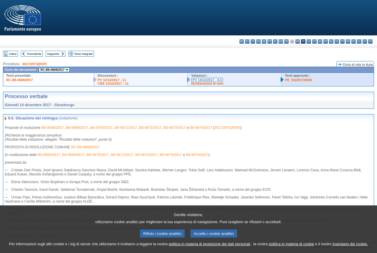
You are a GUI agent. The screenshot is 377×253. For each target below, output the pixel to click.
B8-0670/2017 (101, 128)
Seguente (53, 53)
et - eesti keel (269, 41)
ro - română (348, 41)
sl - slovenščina (359, 41)
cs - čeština (253, 41)
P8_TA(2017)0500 (298, 80)
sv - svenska (370, 41)
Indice (13, 53)
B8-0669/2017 (77, 128)
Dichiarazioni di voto (207, 83)
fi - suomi (365, 41)
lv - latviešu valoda (309, 41)
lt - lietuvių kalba (314, 41)
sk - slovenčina (353, 41)
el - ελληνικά (275, 41)
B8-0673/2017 (174, 128)
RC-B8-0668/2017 (19, 80)
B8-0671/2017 (126, 128)
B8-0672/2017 (150, 128)
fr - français (286, 41)
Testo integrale (83, 53)
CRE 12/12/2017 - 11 (113, 83)
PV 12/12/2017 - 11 (112, 80)
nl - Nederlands (331, 41)
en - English (281, 41)
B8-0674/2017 (201, 128)
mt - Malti (325, 41)
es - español (247, 41)
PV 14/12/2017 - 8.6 (207, 80)
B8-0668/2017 (53, 128)
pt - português (342, 41)
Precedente (34, 53)
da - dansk (258, 41)
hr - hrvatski (297, 41)
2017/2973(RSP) (34, 64)
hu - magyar (320, 41)
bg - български (241, 41)
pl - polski (337, 41)
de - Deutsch (264, 41)
